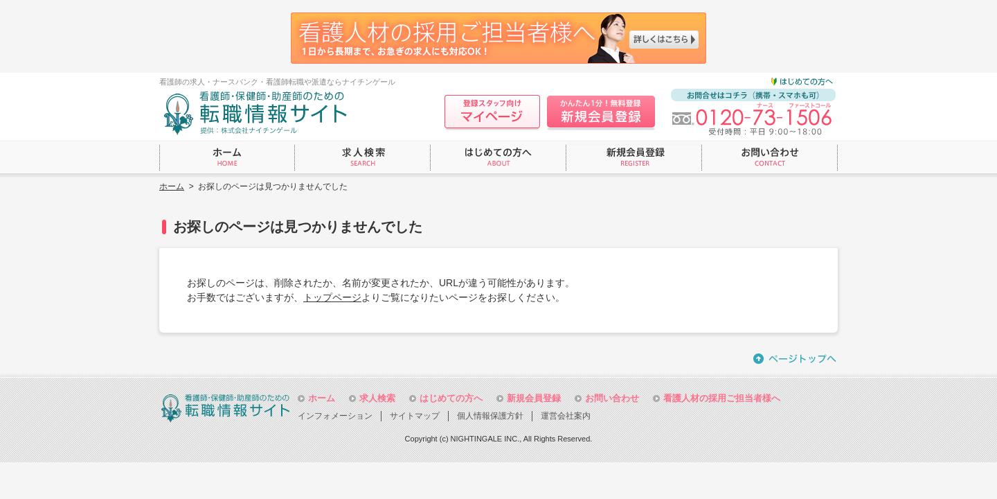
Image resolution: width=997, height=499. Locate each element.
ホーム (171, 186)
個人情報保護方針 (490, 416)
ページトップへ (795, 358)
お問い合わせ (612, 398)
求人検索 (377, 398)
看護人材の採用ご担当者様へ (721, 398)
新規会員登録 (534, 398)
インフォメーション (335, 416)
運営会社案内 (566, 416)
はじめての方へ (451, 398)
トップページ (332, 297)
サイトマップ (415, 416)
